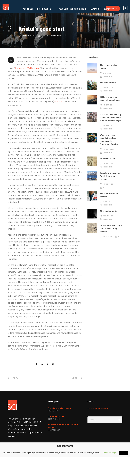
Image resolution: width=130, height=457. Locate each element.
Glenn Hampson (107, 76)
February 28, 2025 (108, 216)
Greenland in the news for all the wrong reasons (110, 176)
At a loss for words (108, 211)
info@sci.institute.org (97, 408)
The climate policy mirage (59, 408)
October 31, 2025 (107, 105)
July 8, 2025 (106, 201)
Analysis (95, 8)
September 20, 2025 (108, 149)
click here (58, 101)
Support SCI (112, 8)
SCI (43, 35)
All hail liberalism (107, 158)
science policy (56, 35)
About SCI (28, 8)
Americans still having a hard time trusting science (111, 228)
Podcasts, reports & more (72, 8)
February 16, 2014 (28, 35)
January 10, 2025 (107, 236)
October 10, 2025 (107, 125)
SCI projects (44, 8)
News (106, 8)
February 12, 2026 (108, 87)
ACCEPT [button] (123, 453)
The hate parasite (108, 82)
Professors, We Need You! (27, 67)
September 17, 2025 (108, 163)
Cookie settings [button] (109, 453)
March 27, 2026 (107, 73)
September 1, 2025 (108, 184)
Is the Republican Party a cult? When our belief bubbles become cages (110, 117)
